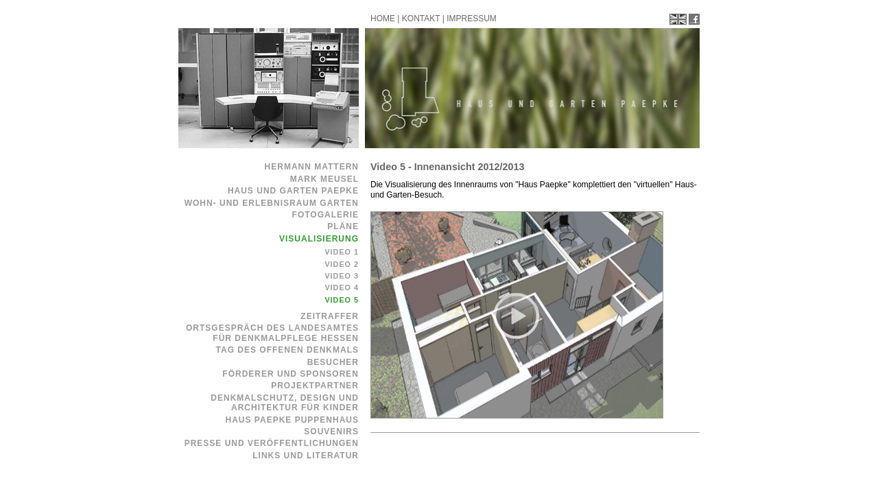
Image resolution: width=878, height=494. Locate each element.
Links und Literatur (305, 455)
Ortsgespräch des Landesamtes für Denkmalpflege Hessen (272, 332)
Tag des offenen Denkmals (287, 350)
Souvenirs (331, 431)
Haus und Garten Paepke (293, 191)
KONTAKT (421, 18)
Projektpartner (315, 385)
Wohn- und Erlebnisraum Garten (272, 203)
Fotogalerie (325, 215)
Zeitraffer (329, 316)
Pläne (343, 226)
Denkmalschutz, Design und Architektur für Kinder (285, 402)
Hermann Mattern (312, 167)
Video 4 (341, 287)
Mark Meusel (324, 179)
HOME (382, 18)
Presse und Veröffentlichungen (272, 443)
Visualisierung (319, 239)
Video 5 (341, 300)
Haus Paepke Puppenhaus (292, 420)
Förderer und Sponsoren (290, 374)
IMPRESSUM (472, 18)
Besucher (333, 362)
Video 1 (341, 252)
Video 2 (341, 264)
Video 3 (341, 276)
